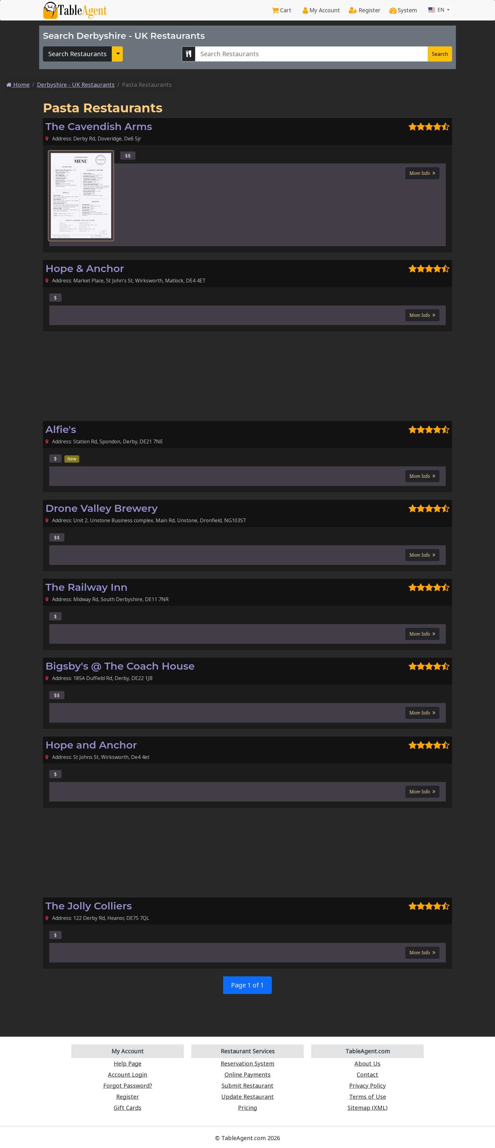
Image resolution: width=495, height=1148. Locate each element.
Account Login (127, 1074)
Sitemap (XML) (367, 1107)
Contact (367, 1074)
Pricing (247, 1107)
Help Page (127, 1063)
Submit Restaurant (247, 1085)
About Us (367, 1063)
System (403, 10)
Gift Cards (127, 1107)
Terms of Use (367, 1096)
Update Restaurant (247, 1096)
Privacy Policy (367, 1085)
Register (364, 10)
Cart (281, 10)
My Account (321, 10)
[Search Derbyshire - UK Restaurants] (311, 54)
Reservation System (247, 1063)
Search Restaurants (77, 54)
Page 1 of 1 (247, 985)
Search (440, 53)
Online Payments (247, 1074)
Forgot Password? (127, 1085)
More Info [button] (422, 173)
